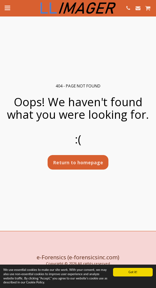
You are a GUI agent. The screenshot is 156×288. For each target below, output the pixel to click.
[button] (7, 8)
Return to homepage (78, 162)
